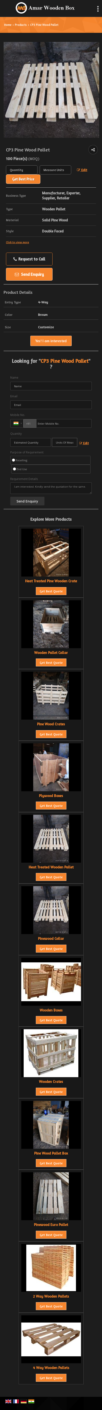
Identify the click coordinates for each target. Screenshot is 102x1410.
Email (13, 396)
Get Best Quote (51, 591)
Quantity (16, 434)
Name (14, 378)
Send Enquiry (29, 274)
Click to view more (17, 242)
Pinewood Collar (51, 938)
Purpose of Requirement (26, 452)
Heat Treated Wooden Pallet (51, 867)
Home (7, 25)
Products (21, 25)
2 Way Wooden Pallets (51, 1296)
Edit (82, 170)
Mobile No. (17, 415)
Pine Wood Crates (51, 724)
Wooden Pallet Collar (51, 652)
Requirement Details (24, 479)
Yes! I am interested (51, 341)
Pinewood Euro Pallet (51, 1224)
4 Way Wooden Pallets (51, 1367)
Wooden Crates (51, 1081)
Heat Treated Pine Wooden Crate (51, 581)
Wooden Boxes (51, 1010)
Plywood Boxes (51, 795)
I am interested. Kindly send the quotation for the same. (51, 488)
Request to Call (29, 259)
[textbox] (55, 169)
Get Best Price (23, 179)
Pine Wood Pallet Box (51, 1153)
